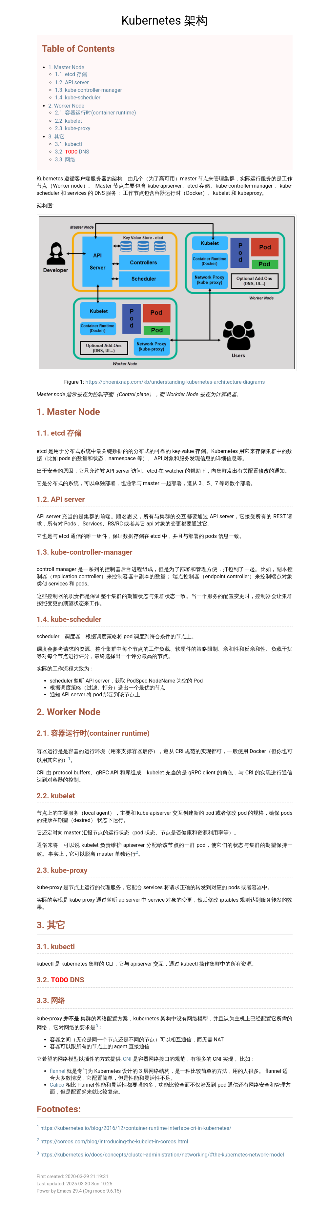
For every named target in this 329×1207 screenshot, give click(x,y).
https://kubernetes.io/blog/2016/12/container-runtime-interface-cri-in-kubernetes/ (136, 1130)
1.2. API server (72, 82)
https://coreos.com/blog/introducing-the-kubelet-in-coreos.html (114, 1143)
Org (88, 1193)
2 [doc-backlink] (137, 852)
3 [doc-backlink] (96, 1027)
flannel (58, 1073)
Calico (57, 1086)
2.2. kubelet (68, 121)
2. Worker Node (67, 106)
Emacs (64, 1193)
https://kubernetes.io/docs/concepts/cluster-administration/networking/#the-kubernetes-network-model (162, 1156)
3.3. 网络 (65, 160)
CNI (127, 1060)
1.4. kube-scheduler (78, 97)
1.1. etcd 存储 (71, 74)
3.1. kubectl (68, 144)
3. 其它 (57, 136)
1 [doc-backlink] (69, 759)
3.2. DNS (72, 152)
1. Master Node (66, 67)
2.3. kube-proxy (73, 128)
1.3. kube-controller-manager (88, 90)
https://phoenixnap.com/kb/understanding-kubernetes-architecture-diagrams (175, 382)
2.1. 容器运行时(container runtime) (95, 113)
